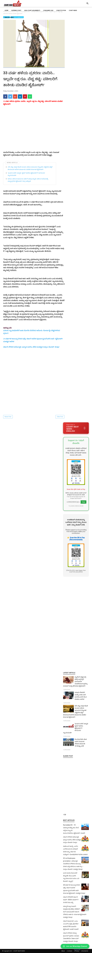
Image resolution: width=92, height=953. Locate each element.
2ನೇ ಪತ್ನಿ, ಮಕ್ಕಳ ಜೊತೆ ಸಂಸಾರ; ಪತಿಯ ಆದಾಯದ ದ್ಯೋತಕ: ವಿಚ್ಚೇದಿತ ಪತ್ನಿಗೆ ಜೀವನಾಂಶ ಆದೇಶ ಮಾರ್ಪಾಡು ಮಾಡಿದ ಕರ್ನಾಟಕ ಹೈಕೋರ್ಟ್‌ (30, 168)
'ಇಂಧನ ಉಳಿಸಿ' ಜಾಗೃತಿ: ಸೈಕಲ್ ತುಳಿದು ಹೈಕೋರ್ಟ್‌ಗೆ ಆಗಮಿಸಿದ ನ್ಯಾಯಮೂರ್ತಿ (26, 174)
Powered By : (81, 949)
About (63, 951)
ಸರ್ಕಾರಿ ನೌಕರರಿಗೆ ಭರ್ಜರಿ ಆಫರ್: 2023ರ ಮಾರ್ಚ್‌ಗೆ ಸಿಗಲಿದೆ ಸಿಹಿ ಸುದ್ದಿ (70, 899)
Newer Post (8, 416)
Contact (69, 951)
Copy (83, 502)
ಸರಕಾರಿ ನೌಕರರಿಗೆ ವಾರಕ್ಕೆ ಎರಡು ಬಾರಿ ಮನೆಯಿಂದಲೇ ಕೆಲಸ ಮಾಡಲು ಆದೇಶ (81, 696)
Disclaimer (85, 951)
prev (64, 814)
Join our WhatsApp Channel (75, 946)
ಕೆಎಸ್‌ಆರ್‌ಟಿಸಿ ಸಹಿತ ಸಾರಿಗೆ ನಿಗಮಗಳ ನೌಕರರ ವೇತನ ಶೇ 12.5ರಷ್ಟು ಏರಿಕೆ (81, 742)
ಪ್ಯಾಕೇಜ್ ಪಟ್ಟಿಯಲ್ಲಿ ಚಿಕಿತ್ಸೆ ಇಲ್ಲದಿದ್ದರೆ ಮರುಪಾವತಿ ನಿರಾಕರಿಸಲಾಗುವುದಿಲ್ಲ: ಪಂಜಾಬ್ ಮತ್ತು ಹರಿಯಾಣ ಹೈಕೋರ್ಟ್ (75, 681)
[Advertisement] (34, 131)
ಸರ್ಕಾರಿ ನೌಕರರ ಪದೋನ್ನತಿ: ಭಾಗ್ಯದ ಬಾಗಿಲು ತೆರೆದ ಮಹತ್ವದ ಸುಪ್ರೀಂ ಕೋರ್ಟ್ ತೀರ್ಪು (31, 347)
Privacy (77, 951)
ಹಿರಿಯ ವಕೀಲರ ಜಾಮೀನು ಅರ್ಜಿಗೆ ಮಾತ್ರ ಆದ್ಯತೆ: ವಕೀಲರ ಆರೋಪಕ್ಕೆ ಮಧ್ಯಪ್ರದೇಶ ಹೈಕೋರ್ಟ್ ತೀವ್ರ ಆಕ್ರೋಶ (28, 180)
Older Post (60, 416)
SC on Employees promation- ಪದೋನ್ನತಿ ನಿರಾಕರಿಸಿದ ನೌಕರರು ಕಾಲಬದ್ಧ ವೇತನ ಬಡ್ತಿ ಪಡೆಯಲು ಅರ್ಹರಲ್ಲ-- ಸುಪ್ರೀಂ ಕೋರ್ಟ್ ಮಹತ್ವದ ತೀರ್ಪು (73, 863)
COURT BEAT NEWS (19, 951)
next (65, 814)
